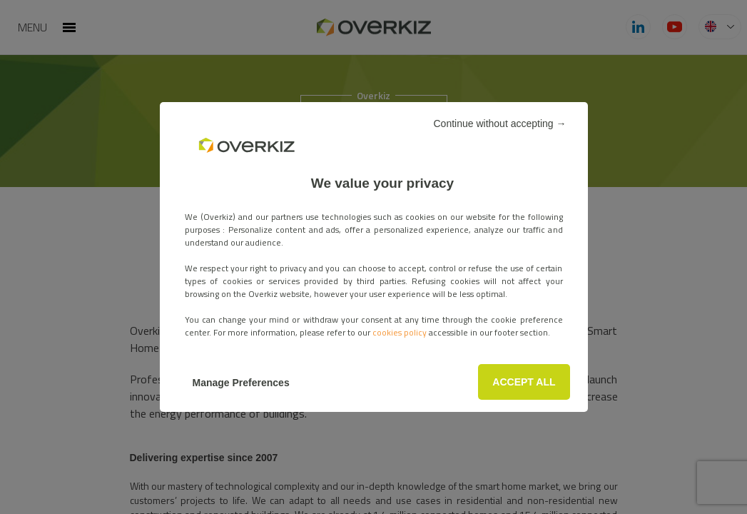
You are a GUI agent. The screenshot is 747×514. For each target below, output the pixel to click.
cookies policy (400, 332)
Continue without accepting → (500, 123)
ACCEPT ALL (523, 382)
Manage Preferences (241, 382)
